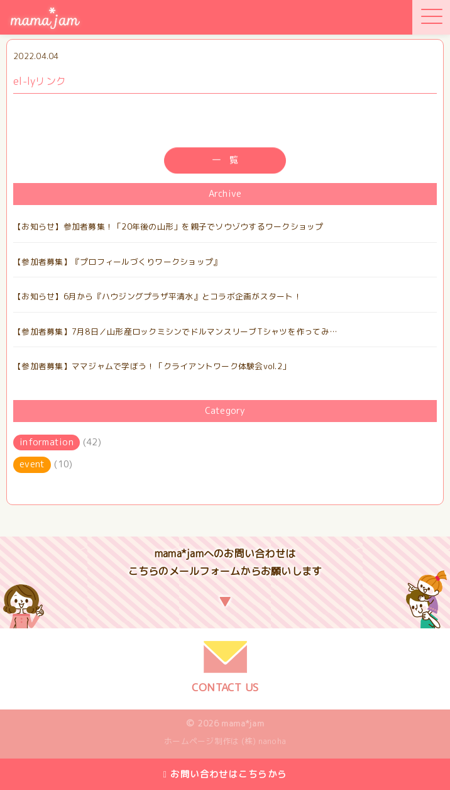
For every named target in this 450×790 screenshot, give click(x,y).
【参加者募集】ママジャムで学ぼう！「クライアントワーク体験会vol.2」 (151, 366)
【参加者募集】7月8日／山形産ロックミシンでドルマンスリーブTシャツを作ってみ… (175, 331)
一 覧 (225, 160)
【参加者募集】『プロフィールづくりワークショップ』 (117, 261)
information (46, 442)
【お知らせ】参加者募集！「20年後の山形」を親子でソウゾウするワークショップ (168, 226)
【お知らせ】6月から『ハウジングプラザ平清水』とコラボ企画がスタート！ (157, 296)
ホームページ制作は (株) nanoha (225, 741)
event (32, 464)
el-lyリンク (39, 81)
